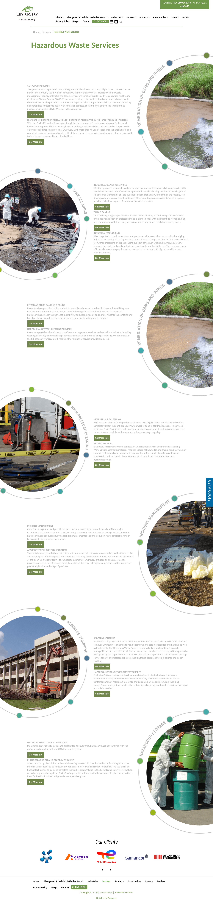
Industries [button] (116, 17)
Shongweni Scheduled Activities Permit (63, 881)
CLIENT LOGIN (101, 21)
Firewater (112, 898)
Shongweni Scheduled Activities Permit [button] (86, 17)
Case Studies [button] (159, 17)
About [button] (59, 17)
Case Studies (134, 881)
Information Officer (124, 892)
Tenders (185, 17)
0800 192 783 (184, 2)
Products (119, 881)
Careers (174, 17)
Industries (93, 881)
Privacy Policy (63, 21)
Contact (87, 21)
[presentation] (103, 869)
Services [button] (130, 17)
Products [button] (144, 17)
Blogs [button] (75, 21)
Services (46, 32)
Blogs (54, 887)
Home (36, 32)
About (36, 881)
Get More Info (35, 114)
